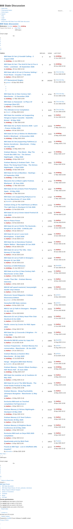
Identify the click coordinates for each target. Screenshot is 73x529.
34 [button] (0, 49)
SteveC (8, 112)
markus (15, 26)
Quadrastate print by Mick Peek (16, 441)
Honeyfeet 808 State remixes (15, 303)
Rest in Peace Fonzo (12, 220)
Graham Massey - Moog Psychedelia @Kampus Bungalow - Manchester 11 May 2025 (20, 393)
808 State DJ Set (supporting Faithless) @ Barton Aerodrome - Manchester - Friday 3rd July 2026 (20, 144)
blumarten (9, 451)
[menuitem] (6, 10)
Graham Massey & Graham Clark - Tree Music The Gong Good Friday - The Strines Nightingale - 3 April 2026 (20, 165)
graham (8, 82)
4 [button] (0, 43)
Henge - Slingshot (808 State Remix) (18, 362)
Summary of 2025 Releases (14, 266)
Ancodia (10, 26)
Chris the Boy (60, 72)
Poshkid (58, 441)
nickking (23, 26)
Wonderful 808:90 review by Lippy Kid (19, 340)
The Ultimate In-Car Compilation (16, 110)
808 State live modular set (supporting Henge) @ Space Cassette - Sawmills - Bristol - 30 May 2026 (19, 117)
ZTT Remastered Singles (13, 80)
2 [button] (0, 39)
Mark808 (8, 201)
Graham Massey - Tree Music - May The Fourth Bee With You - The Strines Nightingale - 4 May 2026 (19, 154)
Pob (19, 26)
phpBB (9, 518)
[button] (0, 51)
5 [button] (0, 45)
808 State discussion (9, 24)
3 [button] (0, 41)
